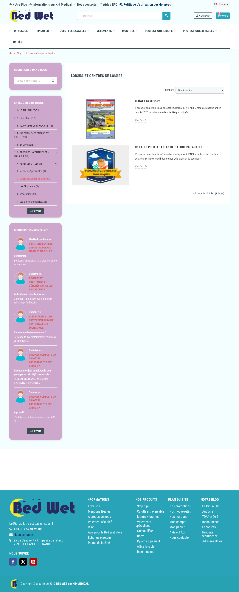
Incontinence (145, 552)
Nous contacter (86, 4)
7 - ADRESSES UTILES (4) (29, 163)
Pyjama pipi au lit (148, 541)
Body (140, 536)
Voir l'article (141, 120)
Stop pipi (143, 506)
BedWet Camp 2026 (147, 101)
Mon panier (177, 527)
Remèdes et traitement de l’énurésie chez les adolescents (41, 284)
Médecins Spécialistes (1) (32, 171)
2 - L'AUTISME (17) (26, 117)
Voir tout (35, 211)
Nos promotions (180, 506)
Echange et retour (99, 537)
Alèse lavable (145, 546)
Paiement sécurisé (100, 522)
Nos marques (178, 517)
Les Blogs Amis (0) (29, 186)
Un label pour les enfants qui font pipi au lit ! (168, 147)
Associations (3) (27, 194)
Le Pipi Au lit (210, 506)
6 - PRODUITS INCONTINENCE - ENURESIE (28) (31, 154)
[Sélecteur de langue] (221, 4)
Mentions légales (99, 511)
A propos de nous (99, 517)
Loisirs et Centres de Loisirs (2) (35, 178)
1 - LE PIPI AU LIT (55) (28, 110)
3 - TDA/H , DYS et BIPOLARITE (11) (35, 125)
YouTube (33, 562)
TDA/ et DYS (210, 517)
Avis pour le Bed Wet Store (105, 532)
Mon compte (178, 522)
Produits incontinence (209, 534)
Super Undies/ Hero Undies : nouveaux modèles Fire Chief (40, 247)
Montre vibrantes (148, 517)
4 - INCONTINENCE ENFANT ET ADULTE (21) (31, 135)
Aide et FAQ (177, 532)
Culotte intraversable (150, 511)
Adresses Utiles (212, 541)
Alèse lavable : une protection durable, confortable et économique (41, 322)
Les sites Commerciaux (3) (33, 201)
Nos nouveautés (180, 511)
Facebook (13, 562)
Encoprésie (209, 527)
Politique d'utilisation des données (147, 4)
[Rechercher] (123, 16)
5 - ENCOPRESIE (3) (26, 144)
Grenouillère (145, 531)
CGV (91, 527)
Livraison (94, 506)
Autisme (207, 511)
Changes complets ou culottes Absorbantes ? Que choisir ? (42, 360)
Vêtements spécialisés (143, 524)
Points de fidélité (99, 543)
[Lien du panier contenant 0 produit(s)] (223, 15)
